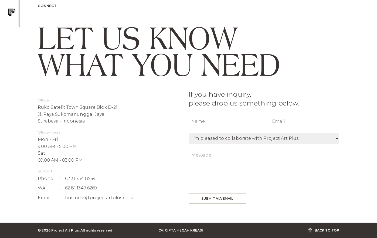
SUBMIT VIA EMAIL (217, 198)
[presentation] (230, 177)
